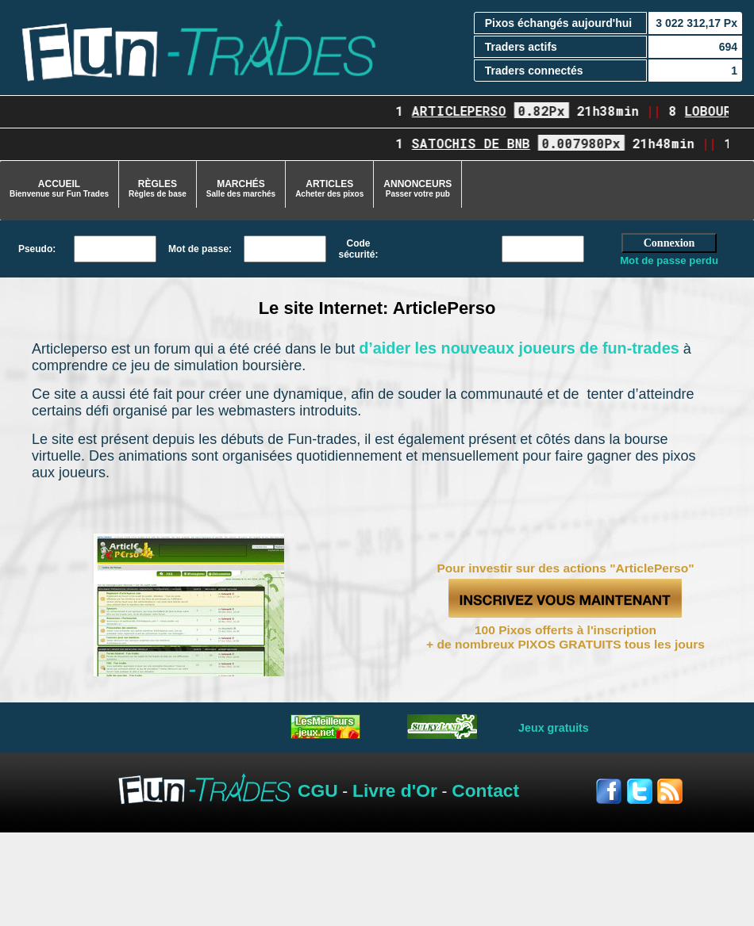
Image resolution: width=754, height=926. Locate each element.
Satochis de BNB (474, 143)
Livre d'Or (394, 790)
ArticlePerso (462, 110)
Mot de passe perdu (669, 260)
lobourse (719, 110)
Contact (485, 790)
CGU (318, 790)
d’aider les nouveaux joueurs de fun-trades (519, 348)
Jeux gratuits (553, 727)
